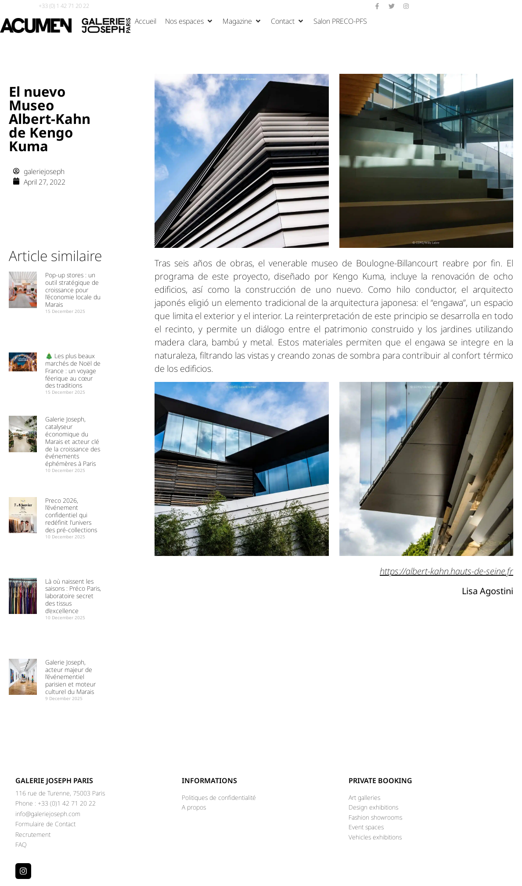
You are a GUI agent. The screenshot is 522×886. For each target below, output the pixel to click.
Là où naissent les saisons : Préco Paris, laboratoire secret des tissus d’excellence (73, 596)
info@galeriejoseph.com (47, 814)
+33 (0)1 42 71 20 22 (67, 803)
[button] (189, 21)
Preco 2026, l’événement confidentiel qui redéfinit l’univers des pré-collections (71, 515)
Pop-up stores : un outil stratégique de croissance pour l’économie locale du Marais (73, 290)
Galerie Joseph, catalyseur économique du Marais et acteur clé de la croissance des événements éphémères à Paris (72, 441)
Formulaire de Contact (45, 824)
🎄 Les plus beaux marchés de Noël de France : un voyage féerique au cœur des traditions (73, 370)
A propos (194, 807)
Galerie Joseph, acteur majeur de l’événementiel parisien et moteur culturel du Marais (70, 677)
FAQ (21, 844)
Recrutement (32, 834)
